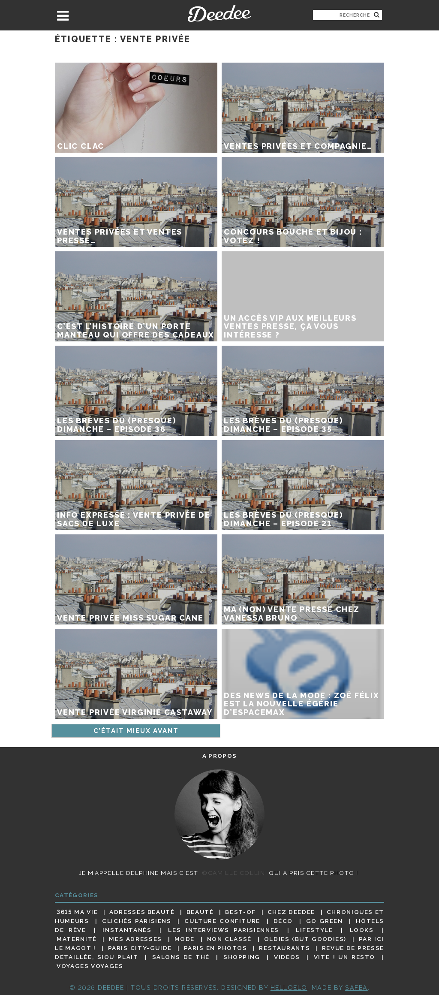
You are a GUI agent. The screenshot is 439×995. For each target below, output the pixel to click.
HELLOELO (289, 987)
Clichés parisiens (136, 920)
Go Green (324, 920)
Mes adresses (135, 938)
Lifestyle (314, 929)
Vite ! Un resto (344, 956)
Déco (283, 920)
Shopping (241, 956)
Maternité (77, 938)
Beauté (200, 911)
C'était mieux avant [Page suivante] (136, 731)
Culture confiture (222, 920)
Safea (356, 987)
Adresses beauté (142, 911)
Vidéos (287, 956)
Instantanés (126, 929)
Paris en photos (215, 947)
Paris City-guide (140, 947)
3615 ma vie (77, 911)
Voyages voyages (90, 966)
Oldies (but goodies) (305, 938)
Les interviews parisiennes (223, 929)
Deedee (219, 13)
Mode (184, 938)
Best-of (240, 911)
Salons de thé (181, 956)
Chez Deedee (291, 911)
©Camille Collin (233, 872)
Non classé (229, 938)
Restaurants (284, 947)
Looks (362, 929)
